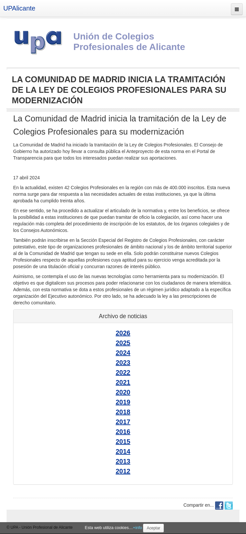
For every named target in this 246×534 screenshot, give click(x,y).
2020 (123, 392)
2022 (123, 372)
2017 (123, 421)
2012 (123, 471)
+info (137, 527)
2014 (123, 451)
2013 (123, 461)
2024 (123, 352)
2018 (123, 412)
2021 (123, 382)
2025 (123, 342)
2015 (123, 441)
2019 (123, 402)
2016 (123, 431)
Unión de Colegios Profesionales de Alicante (129, 41)
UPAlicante (19, 8)
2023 (123, 362)
